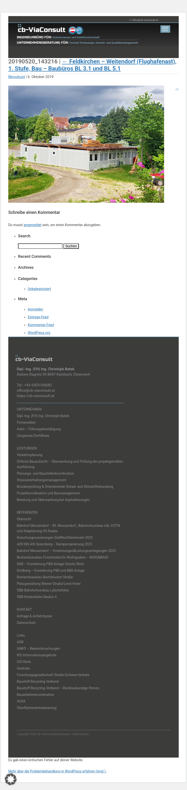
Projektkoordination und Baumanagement (48, 493)
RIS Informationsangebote (36, 655)
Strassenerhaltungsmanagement (41, 480)
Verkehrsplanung (29, 455)
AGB (20, 642)
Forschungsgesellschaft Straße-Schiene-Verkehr (53, 675)
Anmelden (35, 309)
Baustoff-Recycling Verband (38, 681)
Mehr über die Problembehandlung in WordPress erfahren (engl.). (57, 771)
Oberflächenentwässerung (36, 708)
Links (21, 635)
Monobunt (16, 77)
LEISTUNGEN (27, 448)
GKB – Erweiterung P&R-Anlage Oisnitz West (50, 564)
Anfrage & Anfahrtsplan (34, 616)
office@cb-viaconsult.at (145, 20)
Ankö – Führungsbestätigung (39, 429)
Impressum (63, 734)
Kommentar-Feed (41, 325)
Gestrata (23, 668)
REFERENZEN (27, 512)
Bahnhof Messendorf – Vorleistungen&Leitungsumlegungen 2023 (66, 551)
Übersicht (24, 519)
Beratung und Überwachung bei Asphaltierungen (53, 500)
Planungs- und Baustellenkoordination (45, 473)
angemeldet (33, 225)
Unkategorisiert (39, 289)
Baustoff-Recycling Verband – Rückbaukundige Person (58, 688)
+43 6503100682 (38, 385)
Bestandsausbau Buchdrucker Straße (45, 577)
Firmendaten (26, 422)
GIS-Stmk (24, 662)
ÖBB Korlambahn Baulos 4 (37, 597)
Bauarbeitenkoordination (35, 695)
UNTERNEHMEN (29, 409)
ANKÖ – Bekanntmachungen (38, 648)
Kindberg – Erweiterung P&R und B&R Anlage (51, 570)
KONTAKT (24, 609)
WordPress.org (39, 333)
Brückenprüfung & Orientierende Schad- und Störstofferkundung (65, 487)
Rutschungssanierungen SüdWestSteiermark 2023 (55, 538)
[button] (10, 779)
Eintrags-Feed (38, 317)
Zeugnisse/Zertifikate (33, 436)
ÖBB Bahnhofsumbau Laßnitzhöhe (43, 590)
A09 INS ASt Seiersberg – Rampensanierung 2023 (54, 544)
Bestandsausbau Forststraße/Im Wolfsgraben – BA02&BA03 (62, 557)
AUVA (21, 701)
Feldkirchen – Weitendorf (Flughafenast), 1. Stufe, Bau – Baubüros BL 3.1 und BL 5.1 (92, 65)
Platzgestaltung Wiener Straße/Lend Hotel (48, 584)
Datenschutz (26, 623)
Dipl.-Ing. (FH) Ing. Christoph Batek (43, 416)
